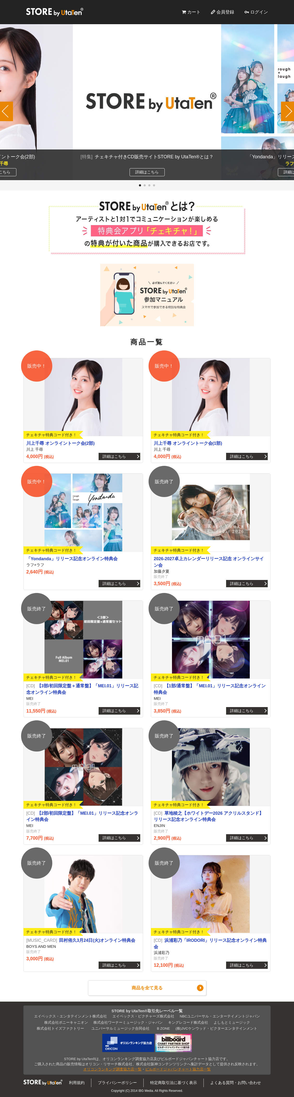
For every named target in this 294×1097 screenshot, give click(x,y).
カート (194, 12)
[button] (140, 185)
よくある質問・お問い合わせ (235, 1082)
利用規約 (77, 1082)
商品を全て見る (147, 987)
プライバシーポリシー (117, 1082)
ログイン (259, 12)
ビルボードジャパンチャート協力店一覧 (178, 1069)
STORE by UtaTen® (54, 11)
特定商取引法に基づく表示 (173, 1082)
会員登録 (225, 12)
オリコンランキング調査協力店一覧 (112, 1069)
